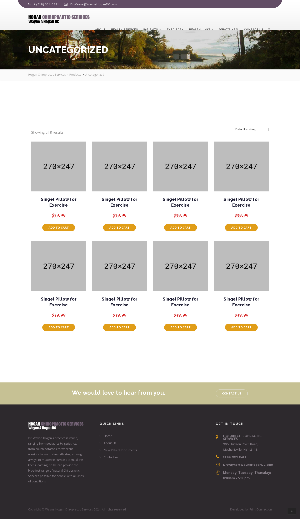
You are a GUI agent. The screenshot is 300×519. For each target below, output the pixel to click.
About (100, 18)
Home (108, 436)
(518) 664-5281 (234, 456)
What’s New (229, 18)
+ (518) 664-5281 (46, 4)
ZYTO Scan (175, 18)
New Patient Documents (120, 450)
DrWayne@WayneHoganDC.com (93, 4)
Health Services (124, 18)
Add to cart (59, 227)
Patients (150, 18)
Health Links (200, 18)
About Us (110, 443)
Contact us (253, 18)
